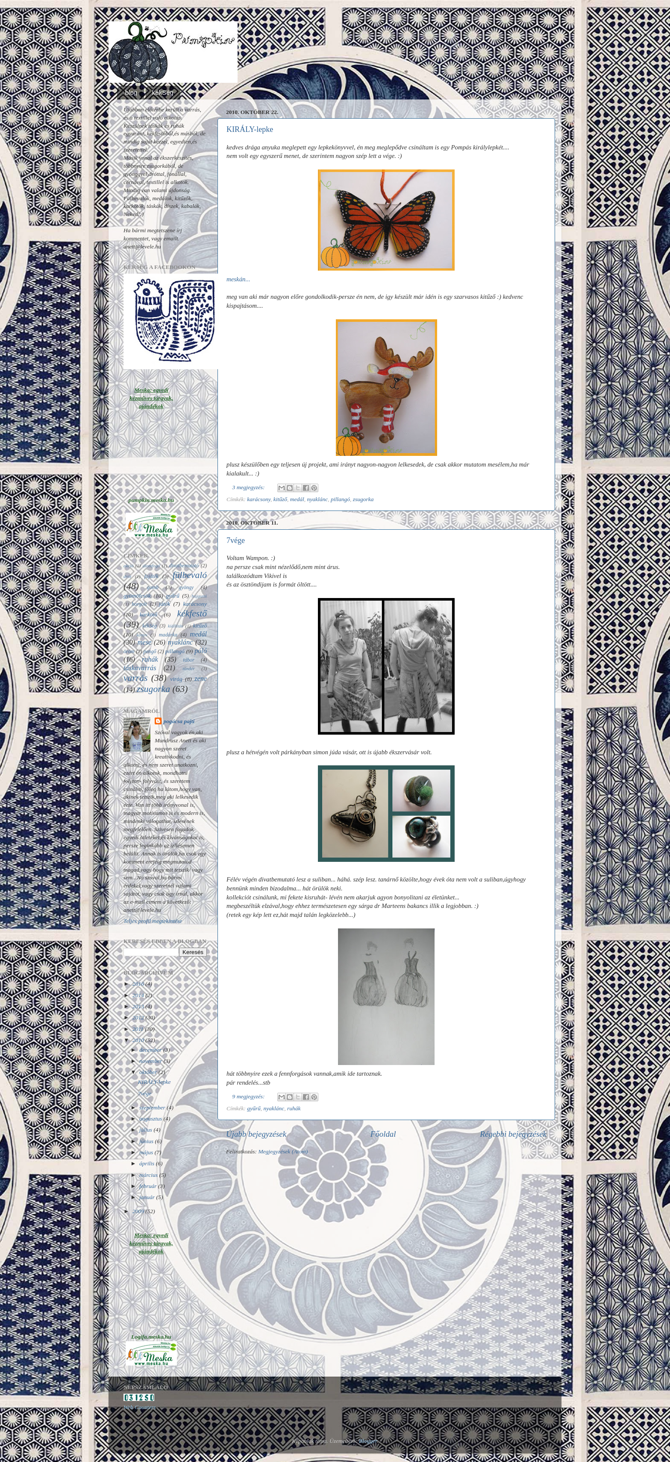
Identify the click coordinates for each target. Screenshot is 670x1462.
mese (144, 642)
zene (200, 679)
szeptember (153, 1107)
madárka (168, 635)
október (149, 1072)
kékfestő (192, 613)
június (147, 1141)
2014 (138, 995)
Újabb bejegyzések (256, 1133)
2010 (138, 1040)
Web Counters (139, 1407)
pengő (150, 651)
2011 (138, 1029)
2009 (138, 1211)
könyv (141, 634)
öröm (129, 651)
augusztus (151, 1118)
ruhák (294, 1108)
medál (297, 499)
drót (127, 576)
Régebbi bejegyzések (513, 1133)
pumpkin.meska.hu (151, 500)
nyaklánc (317, 499)
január (147, 1197)
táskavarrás (139, 668)
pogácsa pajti (178, 721)
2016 (138, 984)
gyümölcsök (137, 595)
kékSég (162, 92)
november (151, 1061)
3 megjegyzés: (249, 487)
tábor (188, 660)
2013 (138, 1006)
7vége (235, 540)
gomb (153, 587)
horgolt (139, 604)
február (148, 1186)
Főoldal (383, 1133)
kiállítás (175, 625)
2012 (138, 1017)
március (149, 1175)
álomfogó (151, 565)
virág (176, 679)
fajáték (151, 576)
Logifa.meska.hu (151, 1337)
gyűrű (254, 1108)
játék (164, 604)
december (151, 1050)
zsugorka (363, 499)
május (147, 1152)
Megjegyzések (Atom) (283, 1151)
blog (131, 92)
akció (128, 565)
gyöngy (186, 587)
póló (200, 651)
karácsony (258, 499)
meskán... (238, 279)
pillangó (340, 499)
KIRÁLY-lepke (249, 129)
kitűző (280, 499)
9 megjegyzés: (249, 1096)
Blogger (368, 1441)
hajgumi (199, 595)
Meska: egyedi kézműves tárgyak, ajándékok (151, 398)
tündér (188, 668)
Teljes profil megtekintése (152, 921)
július (146, 1129)
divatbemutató (184, 566)
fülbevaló (190, 575)
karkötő (148, 614)
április (147, 1163)
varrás (135, 678)
